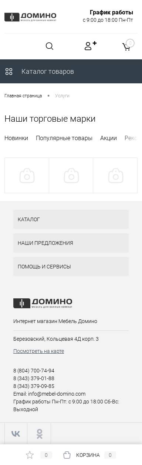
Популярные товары (64, 138)
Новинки (16, 138)
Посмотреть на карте (38, 351)
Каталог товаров (39, 71)
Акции (108, 138)
